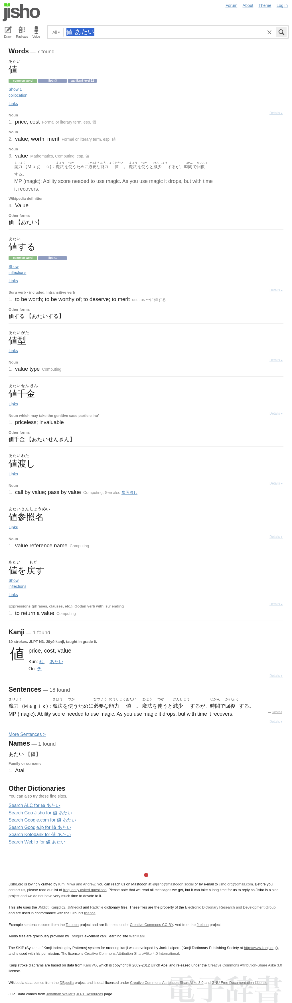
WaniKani (137, 936)
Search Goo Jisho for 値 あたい (40, 812)
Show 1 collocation (18, 92)
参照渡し (129, 492)
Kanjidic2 (57, 907)
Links (13, 103)
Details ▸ (276, 113)
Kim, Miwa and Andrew (76, 884)
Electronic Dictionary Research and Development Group (230, 907)
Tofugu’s (76, 936)
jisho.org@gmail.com (236, 884)
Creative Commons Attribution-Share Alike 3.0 (245, 965)
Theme (265, 5)
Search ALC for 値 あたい (34, 805)
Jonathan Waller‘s (60, 994)
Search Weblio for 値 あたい (37, 841)
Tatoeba (277, 712)
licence (90, 913)
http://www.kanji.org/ (260, 948)
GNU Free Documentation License (239, 982)
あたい (56, 661)
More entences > (27, 734)
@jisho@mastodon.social (173, 884)
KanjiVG (90, 965)
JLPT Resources (89, 994)
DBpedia (67, 982)
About (248, 5)
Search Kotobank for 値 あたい (40, 834)
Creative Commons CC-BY (151, 925)
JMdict (43, 907)
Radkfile (96, 907)
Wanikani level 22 (82, 80)
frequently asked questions (84, 890)
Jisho (21, 12)
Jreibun (203, 925)
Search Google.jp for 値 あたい (40, 827)
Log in (282, 5)
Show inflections (17, 269)
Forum (232, 5)
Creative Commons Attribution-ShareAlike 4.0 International (131, 953)
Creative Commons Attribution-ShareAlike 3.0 (166, 982)
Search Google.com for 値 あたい (42, 820)
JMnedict (74, 907)
